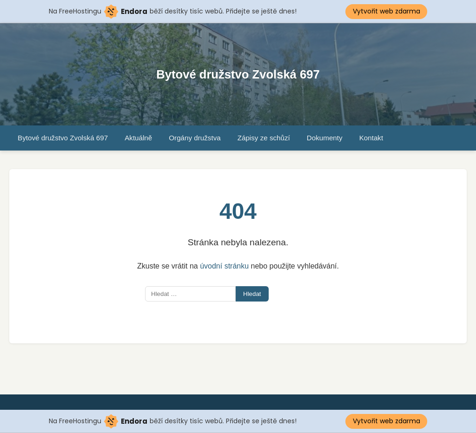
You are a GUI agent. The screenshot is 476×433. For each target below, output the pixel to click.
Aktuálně (138, 138)
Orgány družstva (194, 138)
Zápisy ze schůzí (264, 138)
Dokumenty (325, 138)
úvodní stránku (224, 266)
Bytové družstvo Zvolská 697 (237, 74)
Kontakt (371, 138)
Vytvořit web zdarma (386, 11)
